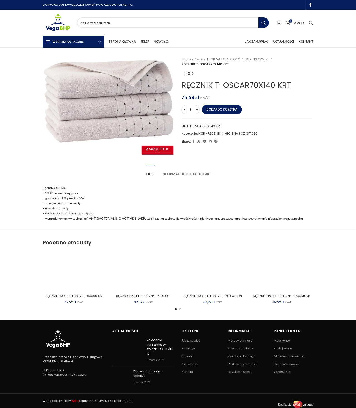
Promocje (188, 348)
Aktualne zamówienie (289, 356)
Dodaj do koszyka (221, 109)
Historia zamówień (287, 364)
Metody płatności (240, 340)
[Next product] (192, 73)
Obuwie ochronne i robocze (148, 373)
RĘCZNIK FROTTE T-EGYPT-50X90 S (143, 296)
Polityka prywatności (242, 364)
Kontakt (187, 372)
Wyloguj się (282, 372)
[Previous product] (183, 73)
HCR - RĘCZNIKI (257, 59)
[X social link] (199, 141)
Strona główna (191, 59)
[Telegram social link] (216, 141)
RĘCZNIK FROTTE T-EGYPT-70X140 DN (213, 296)
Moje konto (282, 340)
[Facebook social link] (310, 4)
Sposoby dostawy (240, 348)
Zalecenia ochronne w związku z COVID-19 (160, 347)
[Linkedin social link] (210, 141)
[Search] (173, 22)
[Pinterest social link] (205, 141)
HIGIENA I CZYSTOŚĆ (223, 59)
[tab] (150, 172)
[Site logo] (57, 22)
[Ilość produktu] (190, 109)
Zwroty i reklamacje (241, 356)
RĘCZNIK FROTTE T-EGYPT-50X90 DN (74, 296)
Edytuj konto (283, 348)
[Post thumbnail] (127, 350)
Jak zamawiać (190, 340)
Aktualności (189, 364)
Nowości (187, 356)
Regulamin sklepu (240, 372)
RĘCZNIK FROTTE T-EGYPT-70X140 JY (282, 296)
